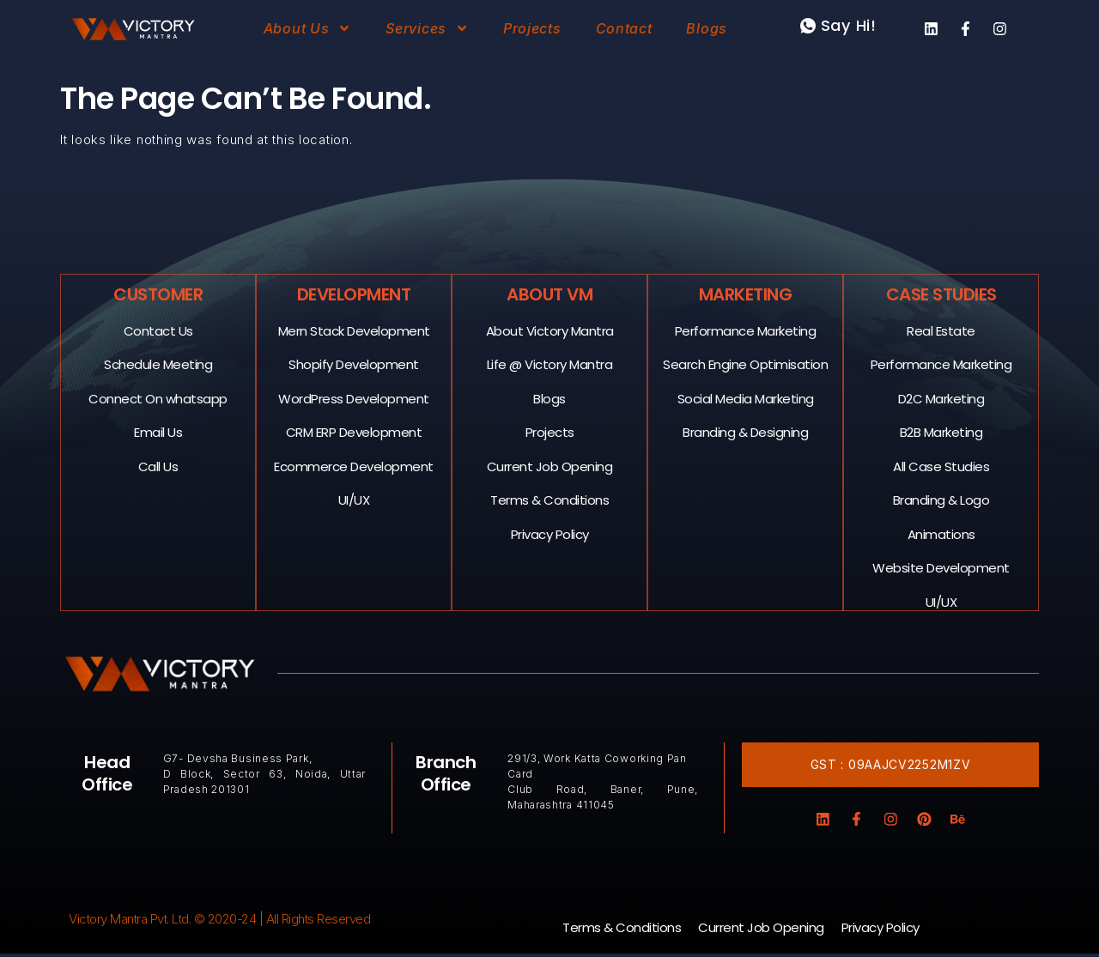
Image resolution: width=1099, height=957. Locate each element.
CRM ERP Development (354, 431)
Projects (532, 28)
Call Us (158, 466)
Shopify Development (354, 363)
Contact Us (158, 330)
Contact (624, 28)
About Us (308, 28)
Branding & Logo (941, 499)
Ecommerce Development (354, 466)
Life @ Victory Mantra (550, 363)
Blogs (706, 28)
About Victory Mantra (550, 330)
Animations (941, 533)
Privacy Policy (550, 533)
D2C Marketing (941, 398)
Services (427, 28)
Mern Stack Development (354, 330)
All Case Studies (942, 466)
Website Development (942, 567)
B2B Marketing (941, 431)
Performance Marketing (746, 330)
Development (354, 294)
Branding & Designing (746, 431)
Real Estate (942, 330)
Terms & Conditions (550, 499)
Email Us (159, 431)
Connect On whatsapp (158, 398)
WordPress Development (354, 398)
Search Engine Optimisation (746, 363)
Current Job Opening (550, 466)
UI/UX (354, 499)
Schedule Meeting (159, 363)
